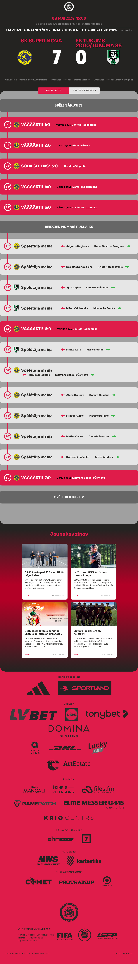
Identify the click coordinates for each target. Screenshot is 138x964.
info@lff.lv (31, 940)
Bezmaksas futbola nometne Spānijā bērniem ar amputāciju (43, 632)
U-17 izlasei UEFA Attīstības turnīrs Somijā (90, 574)
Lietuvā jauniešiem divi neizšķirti (88, 632)
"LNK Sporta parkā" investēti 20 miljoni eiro (44, 574)
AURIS (130, 954)
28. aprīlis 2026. (45, 595)
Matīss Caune (74, 436)
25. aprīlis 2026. (94, 654)
